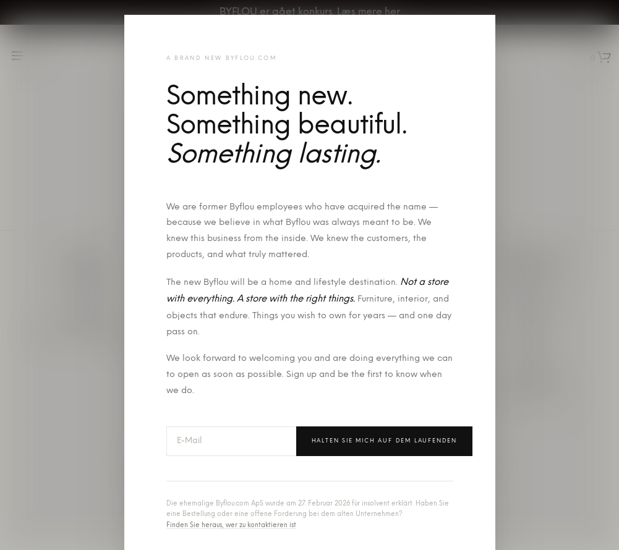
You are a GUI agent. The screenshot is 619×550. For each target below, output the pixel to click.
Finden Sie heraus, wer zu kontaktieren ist (231, 525)
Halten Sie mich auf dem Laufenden (384, 441)
